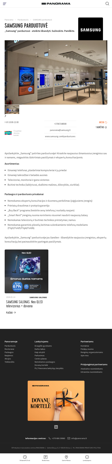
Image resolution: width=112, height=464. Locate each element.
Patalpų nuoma (87, 349)
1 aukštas (100, 127)
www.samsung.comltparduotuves (60, 136)
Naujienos (9, 355)
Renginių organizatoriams (92, 352)
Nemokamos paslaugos (45, 362)
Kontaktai (85, 345)
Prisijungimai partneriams (94, 364)
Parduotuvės (23, 19)
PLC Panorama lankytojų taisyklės (49, 368)
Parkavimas (40, 355)
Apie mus (85, 355)
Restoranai (9, 349)
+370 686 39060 (57, 438)
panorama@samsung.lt (60, 130)
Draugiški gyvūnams (43, 345)
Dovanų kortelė (41, 365)
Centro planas (41, 358)
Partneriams (87, 341)
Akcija (101, 122)
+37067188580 (60, 123)
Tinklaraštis (9, 362)
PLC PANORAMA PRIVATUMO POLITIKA (87, 448)
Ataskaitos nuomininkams (92, 368)
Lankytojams (41, 341)
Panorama (9, 19)
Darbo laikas (40, 349)
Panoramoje (11, 341)
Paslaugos (9, 352)
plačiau (9, 312)
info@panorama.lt (77, 438)
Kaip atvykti (40, 352)
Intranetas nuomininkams (91, 372)
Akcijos (8, 358)
